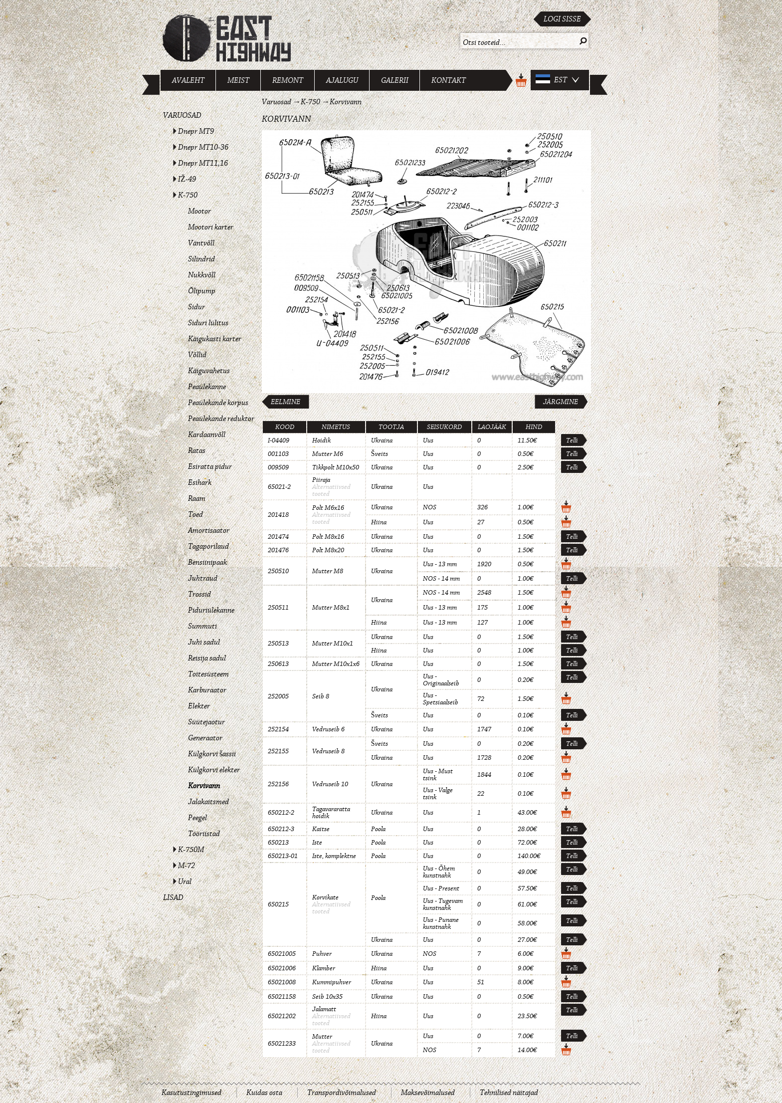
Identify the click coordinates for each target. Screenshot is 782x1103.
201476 (278, 550)
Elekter (199, 705)
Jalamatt (324, 1009)
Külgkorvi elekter (214, 769)
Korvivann (204, 785)
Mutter (322, 1037)
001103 (278, 454)
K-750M (191, 849)
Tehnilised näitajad (509, 1092)
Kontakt (448, 80)
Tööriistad (204, 833)
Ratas (196, 450)
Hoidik (321, 440)
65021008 (282, 982)
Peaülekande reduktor (221, 418)
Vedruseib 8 (328, 751)
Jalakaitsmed (208, 801)
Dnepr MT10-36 (203, 147)
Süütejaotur (206, 721)
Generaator (205, 737)
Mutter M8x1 (331, 608)
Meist (238, 80)
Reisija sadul (207, 658)
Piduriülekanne (211, 610)
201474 (278, 537)
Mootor (199, 211)
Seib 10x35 (327, 997)
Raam (196, 498)
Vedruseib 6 (328, 729)
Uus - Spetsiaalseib (440, 698)
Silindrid (201, 258)
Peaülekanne (207, 386)
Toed (195, 514)
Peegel (197, 817)
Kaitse (321, 829)
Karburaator (207, 689)
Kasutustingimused (191, 1092)
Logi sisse (562, 18)
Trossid (199, 594)
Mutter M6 (327, 454)
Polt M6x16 (328, 508)
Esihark (199, 482)
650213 (278, 843)
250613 (278, 664)
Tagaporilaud (208, 546)
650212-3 (281, 829)
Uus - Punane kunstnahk (441, 923)
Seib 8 (320, 696)
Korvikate (325, 897)
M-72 (186, 865)
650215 (278, 904)
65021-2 (279, 487)
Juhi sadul (204, 642)
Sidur (196, 306)
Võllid (197, 354)
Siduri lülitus (208, 322)
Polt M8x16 (328, 537)
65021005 (282, 954)
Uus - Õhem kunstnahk (439, 872)
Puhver (322, 954)
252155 (278, 751)
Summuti (202, 626)
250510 (278, 571)
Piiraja (321, 480)
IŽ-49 (187, 179)
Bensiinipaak (207, 562)
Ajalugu (342, 80)
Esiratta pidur (210, 466)
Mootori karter (210, 226)
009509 (278, 467)
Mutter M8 (327, 571)
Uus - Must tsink (438, 774)
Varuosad (182, 115)
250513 (278, 644)
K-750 (187, 195)
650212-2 (281, 813)
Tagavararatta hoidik (331, 812)
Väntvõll (201, 242)
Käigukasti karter (214, 338)
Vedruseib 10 (330, 784)
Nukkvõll (201, 274)
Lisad (173, 897)
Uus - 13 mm (440, 564)
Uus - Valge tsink (438, 793)
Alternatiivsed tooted (331, 490)
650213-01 (283, 856)
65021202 (282, 1016)
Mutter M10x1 (332, 644)
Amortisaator (208, 530)
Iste (317, 843)
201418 (278, 515)
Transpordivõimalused (341, 1092)
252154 (278, 729)
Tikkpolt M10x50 (335, 467)
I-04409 (278, 440)
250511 (278, 608)
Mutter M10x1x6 (336, 664)
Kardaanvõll (206, 434)
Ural (185, 881)
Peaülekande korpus (218, 402)
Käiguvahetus (209, 370)
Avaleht (188, 80)
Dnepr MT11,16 (203, 163)
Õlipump (201, 290)
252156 (278, 784)
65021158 (282, 997)
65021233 (282, 1044)
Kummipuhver (331, 982)
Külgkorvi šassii (212, 753)
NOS (429, 507)
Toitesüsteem (208, 673)
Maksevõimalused (428, 1092)
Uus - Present (441, 888)
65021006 (282, 968)
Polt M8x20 (328, 550)
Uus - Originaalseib (441, 679)
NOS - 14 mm (441, 579)
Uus (428, 440)
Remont (287, 80)
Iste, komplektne (334, 856)
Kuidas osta (264, 1092)
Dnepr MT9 (196, 131)
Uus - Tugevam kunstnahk (443, 904)
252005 (278, 696)
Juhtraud (202, 578)
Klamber (323, 968)
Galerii (394, 80)
